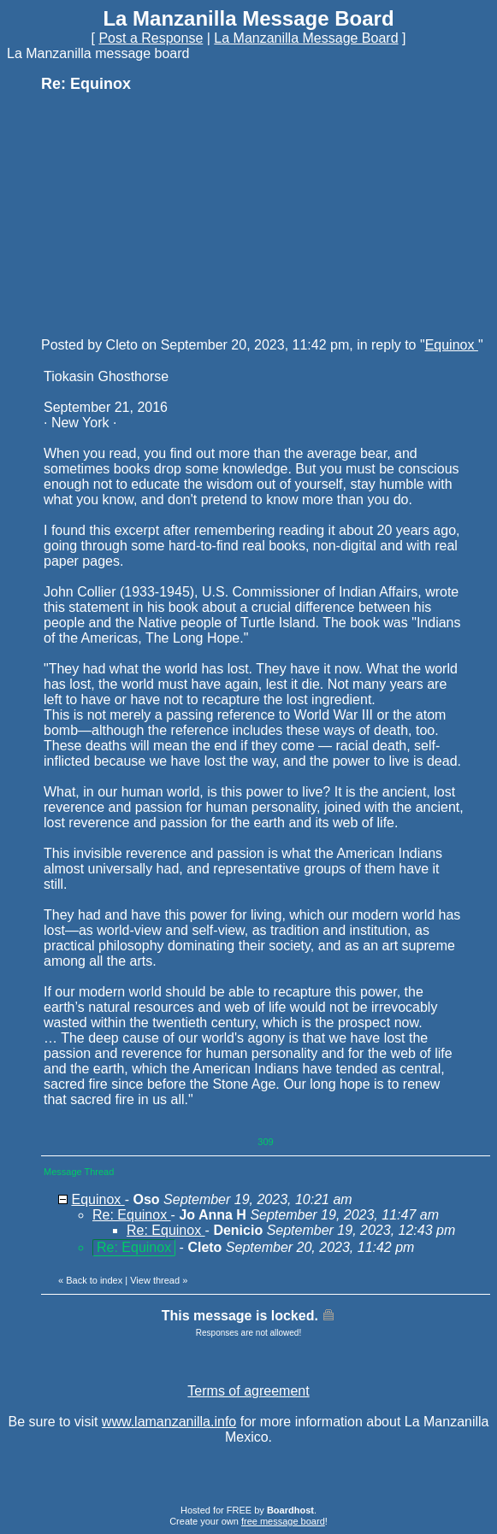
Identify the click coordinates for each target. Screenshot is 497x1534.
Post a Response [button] (150, 38)
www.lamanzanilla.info (169, 1421)
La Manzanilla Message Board (306, 38)
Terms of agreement (248, 1391)
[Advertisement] (169, 213)
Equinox (451, 345)
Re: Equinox (131, 1215)
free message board (283, 1521)
